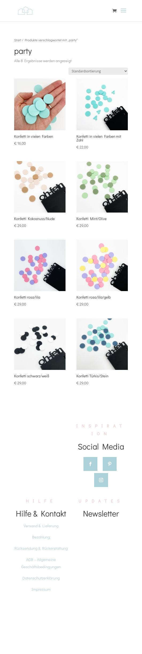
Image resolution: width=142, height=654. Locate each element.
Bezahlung (41, 537)
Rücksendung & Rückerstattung (41, 548)
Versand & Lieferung (41, 525)
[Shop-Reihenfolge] (98, 71)
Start (17, 40)
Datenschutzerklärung (41, 578)
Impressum (41, 589)
